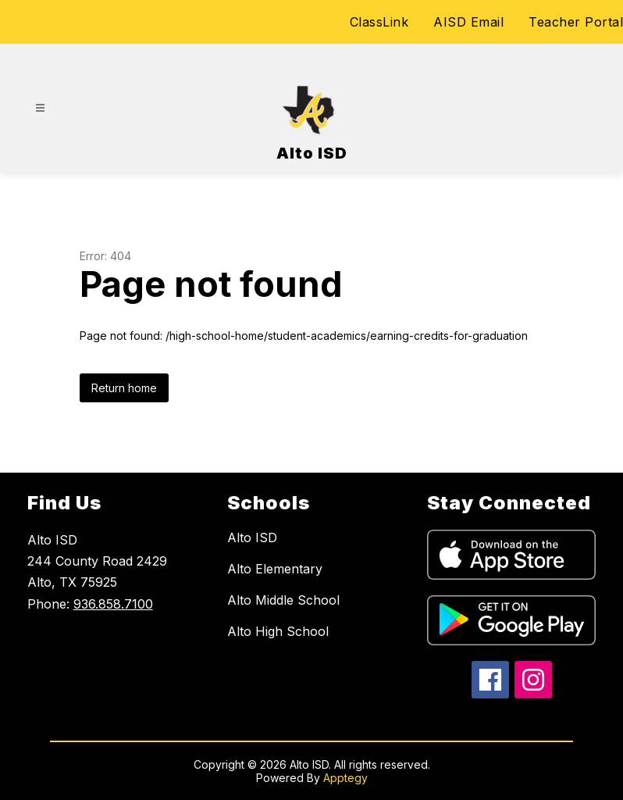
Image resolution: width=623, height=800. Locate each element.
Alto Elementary (274, 569)
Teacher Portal (576, 22)
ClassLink (379, 22)
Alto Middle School (283, 600)
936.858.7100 (113, 604)
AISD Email (468, 22)
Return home (124, 388)
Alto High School (278, 631)
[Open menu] (40, 108)
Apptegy (345, 777)
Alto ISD (252, 537)
